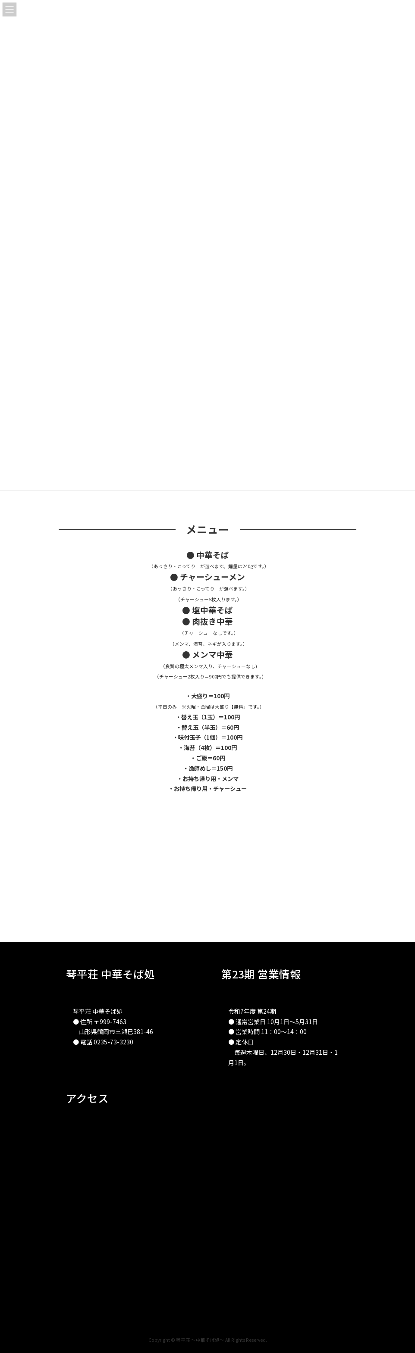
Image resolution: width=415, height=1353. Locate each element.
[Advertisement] (207, 881)
